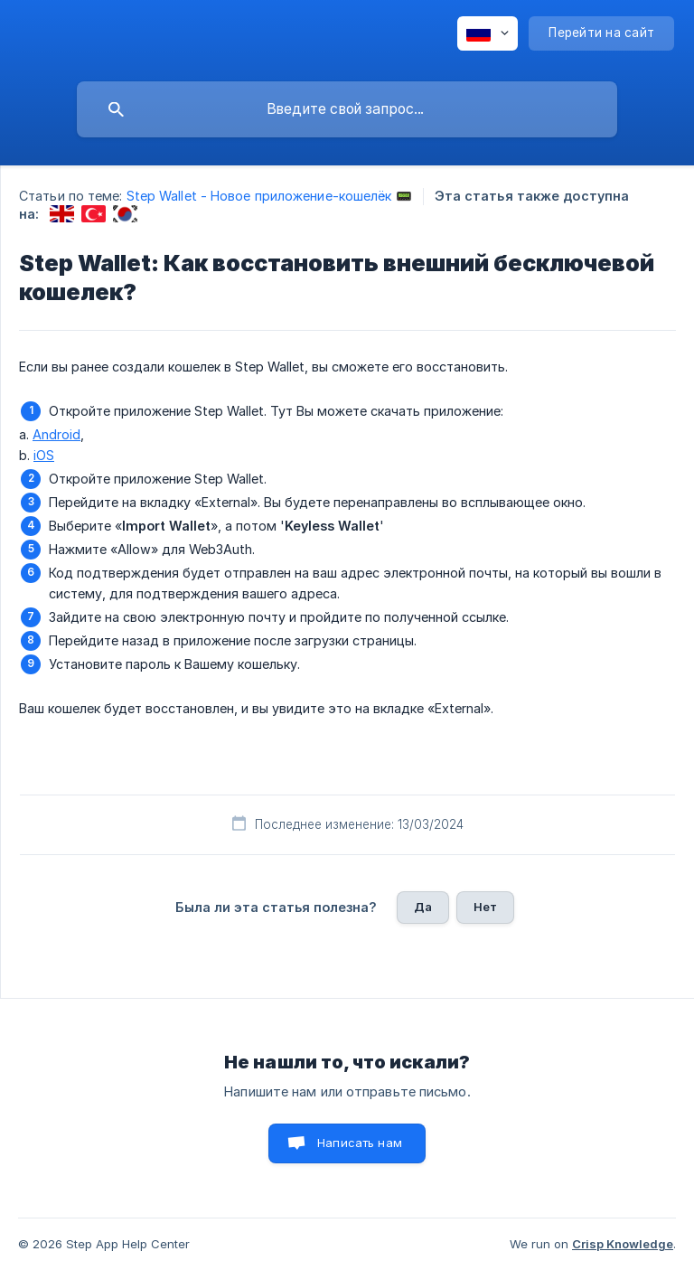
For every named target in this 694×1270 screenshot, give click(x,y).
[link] (62, 213)
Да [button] (423, 906)
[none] (487, 33)
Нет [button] (485, 906)
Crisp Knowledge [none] (622, 1244)
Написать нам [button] (359, 1142)
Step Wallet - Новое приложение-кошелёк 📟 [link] (269, 195)
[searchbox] (347, 109)
